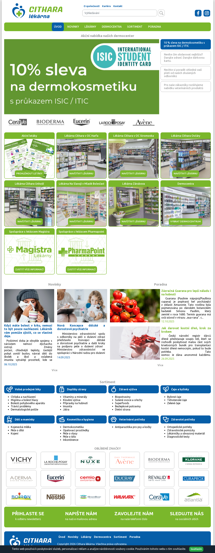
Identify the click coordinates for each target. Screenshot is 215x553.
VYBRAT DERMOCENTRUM (185, 221)
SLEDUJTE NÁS (187, 513)
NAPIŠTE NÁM (81, 513)
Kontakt (117, 6)
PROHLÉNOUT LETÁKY (29, 173)
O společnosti (92, 6)
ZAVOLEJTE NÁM (133, 513)
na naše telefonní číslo (134, 519)
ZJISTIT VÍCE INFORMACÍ (29, 269)
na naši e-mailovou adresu (81, 519)
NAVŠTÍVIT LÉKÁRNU (81, 173)
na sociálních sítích (186, 519)
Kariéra (106, 6)
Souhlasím (196, 549)
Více (55, 370)
